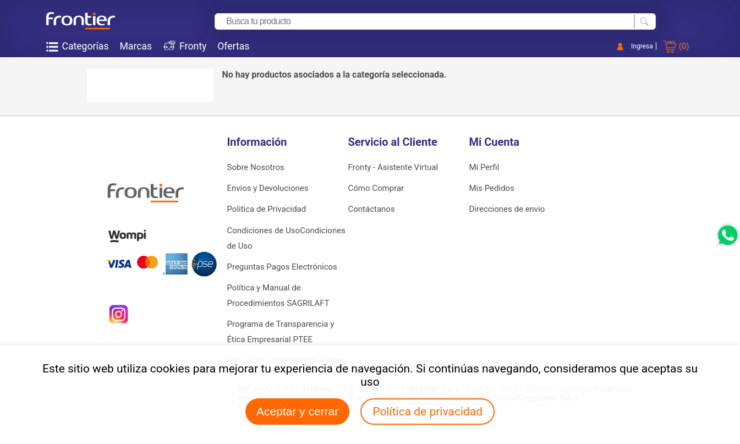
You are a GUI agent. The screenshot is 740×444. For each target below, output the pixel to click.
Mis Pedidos (491, 188)
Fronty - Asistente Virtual (393, 167)
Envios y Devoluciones (268, 188)
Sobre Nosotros (255, 167)
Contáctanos (371, 209)
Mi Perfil (484, 167)
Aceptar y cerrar (297, 411)
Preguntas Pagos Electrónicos (282, 267)
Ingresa (642, 46)
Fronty (192, 46)
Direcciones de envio (507, 209)
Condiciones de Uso (263, 230)
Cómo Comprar (376, 188)
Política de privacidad (427, 411)
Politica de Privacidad (266, 209)
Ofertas (233, 46)
